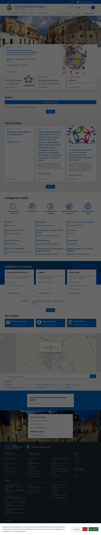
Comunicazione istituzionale (39, 301)
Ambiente (30, 461)
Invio (93, 376)
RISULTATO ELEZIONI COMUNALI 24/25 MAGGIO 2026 (19, 133)
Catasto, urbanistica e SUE (35, 471)
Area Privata (8, 520)
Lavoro (49, 301)
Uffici (6, 461)
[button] (61, 342)
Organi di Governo (9, 463)
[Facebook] (75, 7)
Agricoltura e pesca (33, 458)
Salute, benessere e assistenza (59, 468)
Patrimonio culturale (58, 301)
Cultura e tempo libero (34, 473)
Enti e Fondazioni (9, 471)
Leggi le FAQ (31, 485)
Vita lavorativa (55, 476)
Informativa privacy (56, 488)
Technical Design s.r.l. (15, 530)
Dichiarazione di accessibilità (58, 495)
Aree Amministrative (10, 458)
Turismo (34, 303)
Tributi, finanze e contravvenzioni (60, 471)
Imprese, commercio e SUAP (58, 463)
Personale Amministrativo (11, 468)
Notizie (76, 458)
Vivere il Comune (42, 13)
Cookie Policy (54, 490)
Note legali (54, 493)
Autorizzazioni (31, 468)
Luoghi (76, 474)
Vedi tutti (50, 112)
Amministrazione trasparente (59, 485)
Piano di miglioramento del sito (59, 498)
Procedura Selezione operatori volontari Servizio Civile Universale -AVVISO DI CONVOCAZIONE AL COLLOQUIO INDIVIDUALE (80, 155)
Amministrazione (13, 13)
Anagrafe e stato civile (34, 463)
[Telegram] (79, 7)
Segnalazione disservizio (34, 490)
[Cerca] (93, 7)
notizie (9, 129)
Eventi (76, 476)
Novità (24, 13)
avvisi (40, 129)
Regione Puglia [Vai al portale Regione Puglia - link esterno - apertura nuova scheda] (9, 2)
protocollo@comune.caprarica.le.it (17, 498)
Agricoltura (59, 13)
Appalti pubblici (32, 466)
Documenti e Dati (9, 473)
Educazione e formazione (34, 476)
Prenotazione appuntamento (35, 488)
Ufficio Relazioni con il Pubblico (13, 496)
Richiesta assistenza (33, 493)
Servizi (32, 13)
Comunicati (78, 461)
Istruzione (78, 13)
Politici (6, 466)
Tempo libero (68, 13)
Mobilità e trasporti (56, 466)
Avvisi (76, 463)
